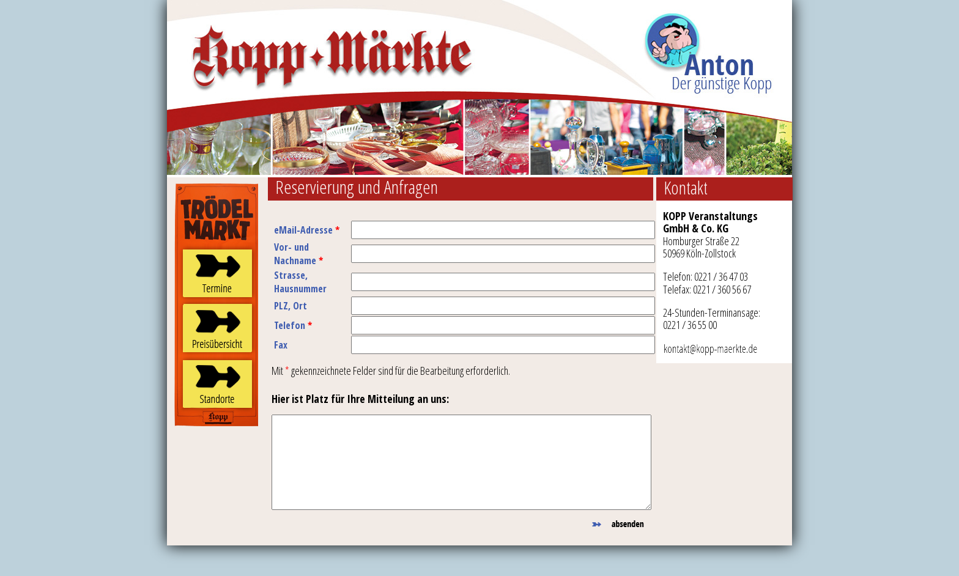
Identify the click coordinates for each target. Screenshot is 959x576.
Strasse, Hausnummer (300, 281)
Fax (280, 345)
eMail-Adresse (306, 230)
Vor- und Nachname (298, 253)
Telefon (293, 325)
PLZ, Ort (290, 305)
